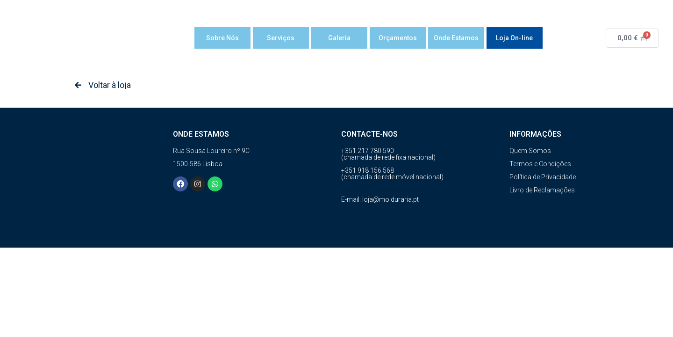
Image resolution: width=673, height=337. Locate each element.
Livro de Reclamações (542, 190)
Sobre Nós (222, 38)
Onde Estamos (456, 38)
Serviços (280, 38)
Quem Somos (530, 150)
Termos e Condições (540, 164)
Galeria (339, 38)
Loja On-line (514, 38)
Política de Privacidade (542, 177)
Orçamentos (398, 38)
